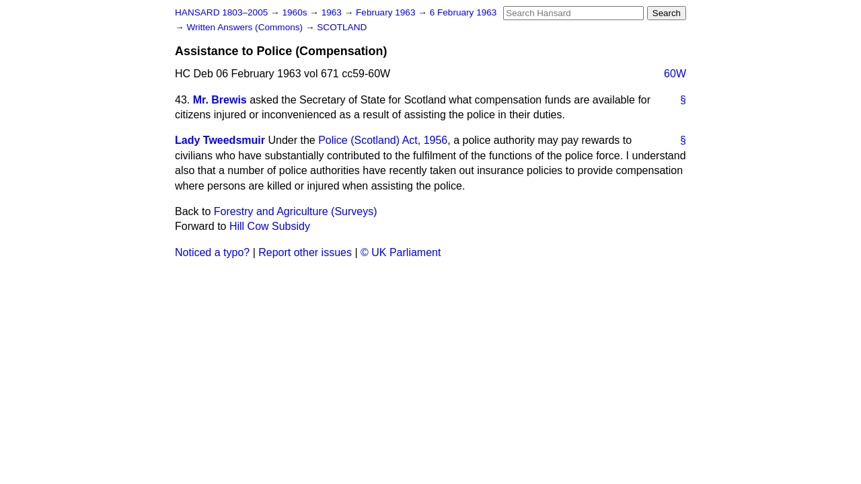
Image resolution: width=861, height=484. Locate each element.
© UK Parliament (401, 252)
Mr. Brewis (220, 100)
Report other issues (305, 252)
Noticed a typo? (212, 252)
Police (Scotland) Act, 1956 (382, 140)
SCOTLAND (342, 27)
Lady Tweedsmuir (220, 140)
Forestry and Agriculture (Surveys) (295, 211)
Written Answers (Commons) (245, 27)
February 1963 (387, 12)
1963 (333, 12)
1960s (295, 12)
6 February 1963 (463, 12)
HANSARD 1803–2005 (221, 12)
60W (675, 73)
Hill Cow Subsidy (269, 226)
